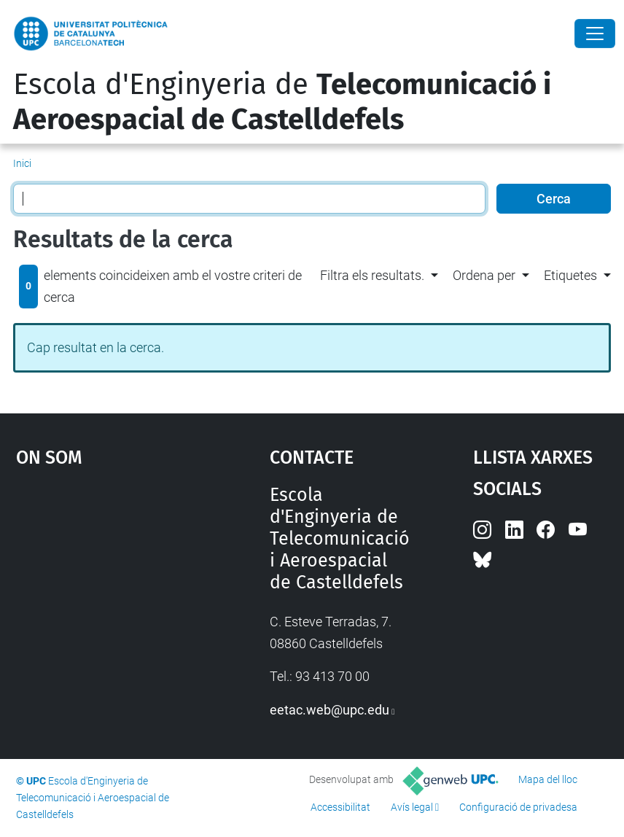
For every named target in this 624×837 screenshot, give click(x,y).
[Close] (594, 33)
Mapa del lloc (547, 779)
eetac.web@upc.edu (329, 709)
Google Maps (109, 593)
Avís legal (412, 807)
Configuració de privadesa (518, 807)
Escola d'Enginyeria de (282, 102)
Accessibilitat (340, 807)
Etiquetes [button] (570, 275)
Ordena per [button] (484, 275)
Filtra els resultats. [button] (372, 275)
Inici (22, 163)
